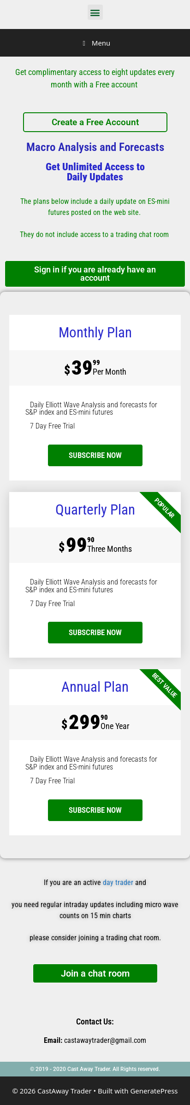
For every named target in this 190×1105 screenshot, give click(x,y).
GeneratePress (154, 1090)
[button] (95, 12)
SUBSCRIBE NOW (95, 632)
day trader (118, 882)
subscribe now (95, 455)
